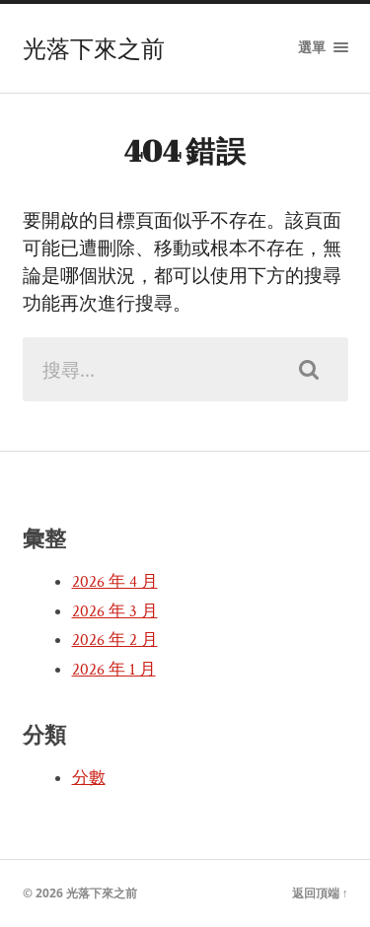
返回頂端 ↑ (320, 893)
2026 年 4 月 (115, 582)
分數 (89, 778)
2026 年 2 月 (115, 640)
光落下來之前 (94, 48)
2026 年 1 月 (114, 669)
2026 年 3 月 (115, 611)
